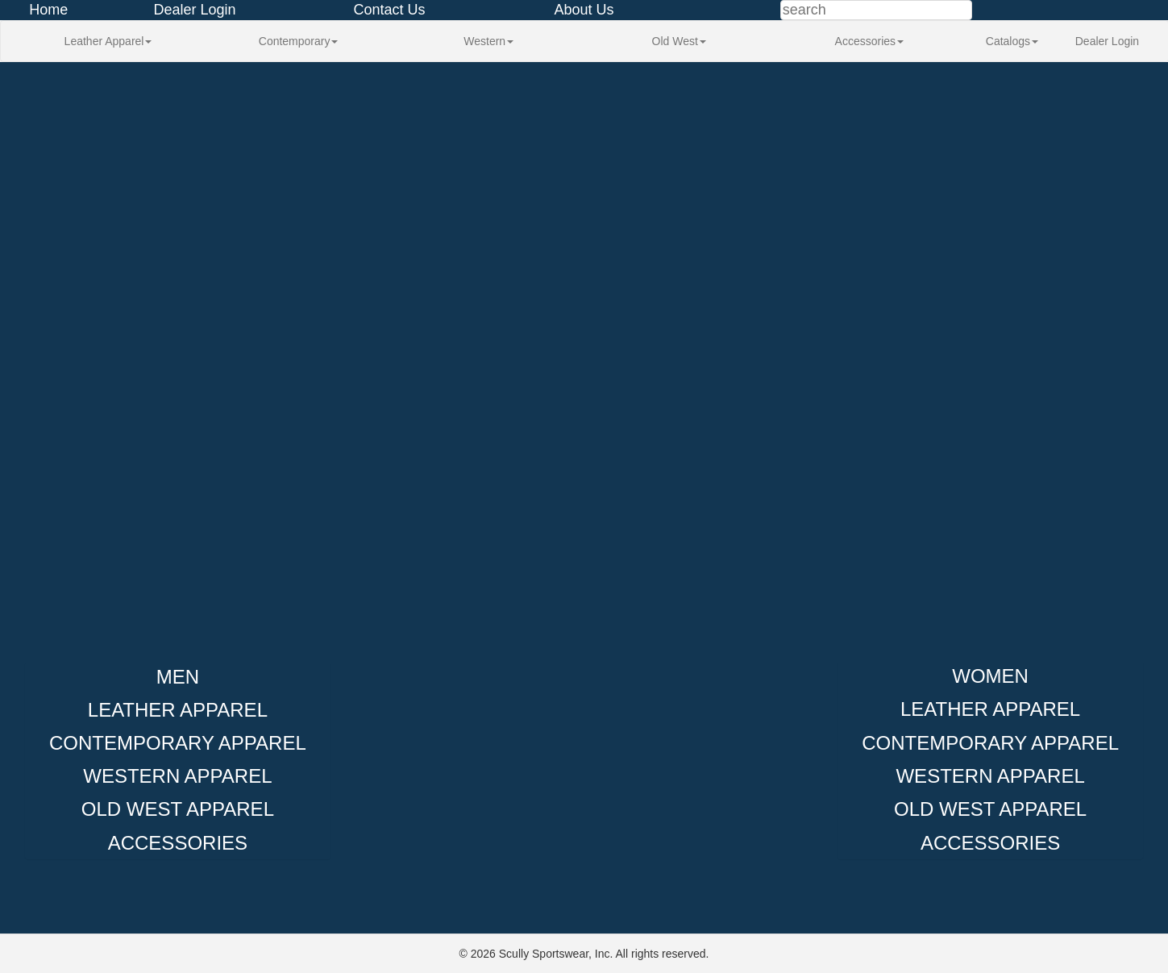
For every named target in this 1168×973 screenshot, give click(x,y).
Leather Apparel (108, 41)
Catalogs (1012, 41)
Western (488, 41)
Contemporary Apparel (177, 743)
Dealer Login (194, 10)
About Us (583, 10)
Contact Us (389, 10)
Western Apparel (177, 776)
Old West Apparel (177, 809)
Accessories (869, 41)
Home (48, 10)
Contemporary (299, 41)
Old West (679, 41)
